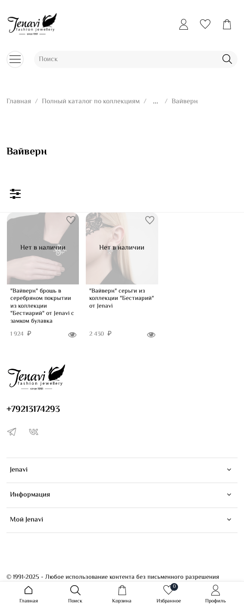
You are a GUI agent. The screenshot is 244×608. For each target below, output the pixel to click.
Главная (18, 101)
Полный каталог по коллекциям (91, 101)
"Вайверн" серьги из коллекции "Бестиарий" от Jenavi (121, 299)
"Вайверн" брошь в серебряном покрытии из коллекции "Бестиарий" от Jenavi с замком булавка (42, 306)
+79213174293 (33, 410)
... (155, 102)
